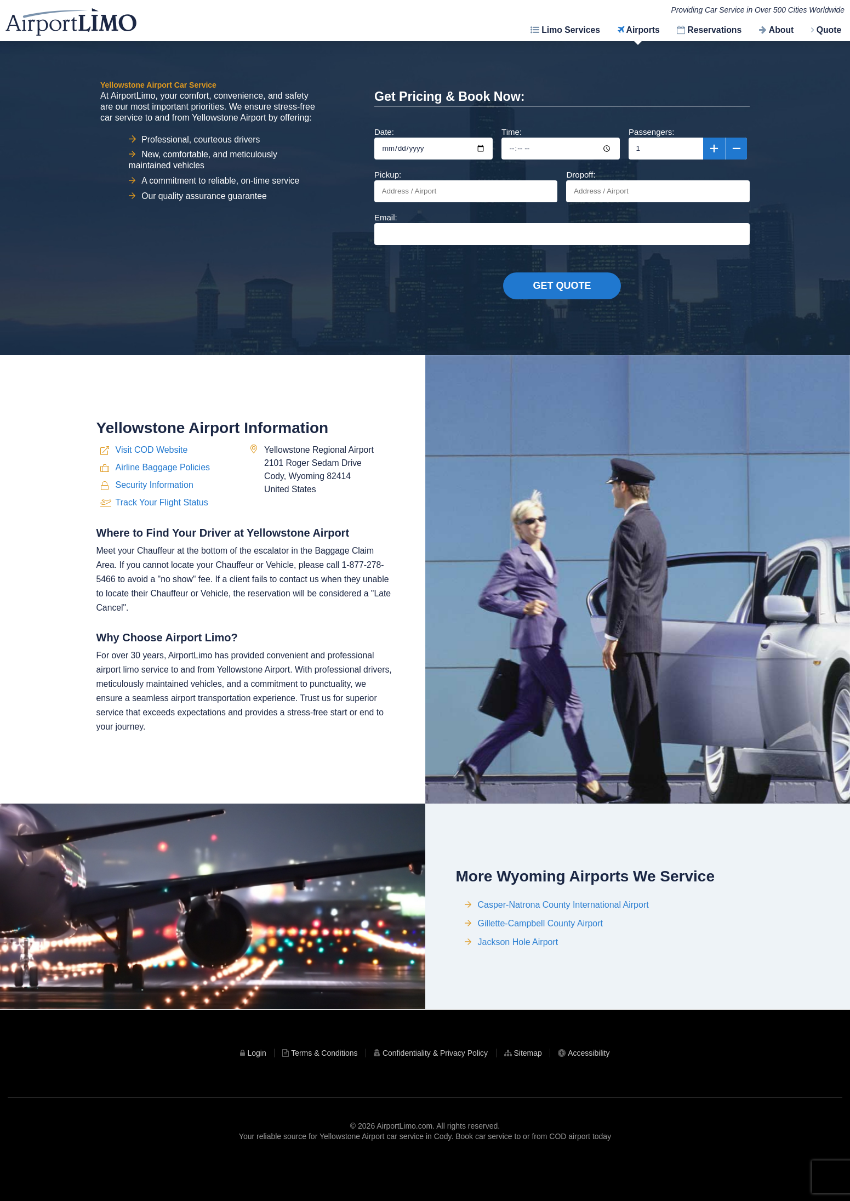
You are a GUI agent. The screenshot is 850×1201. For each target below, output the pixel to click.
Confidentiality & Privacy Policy (435, 1088)
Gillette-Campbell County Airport (540, 969)
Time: (560, 143)
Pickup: (465, 186)
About (781, 30)
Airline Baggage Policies (163, 510)
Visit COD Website (152, 492)
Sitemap (528, 1088)
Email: (562, 229)
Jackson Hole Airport (518, 987)
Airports (643, 30)
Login (256, 1088)
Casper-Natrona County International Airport (563, 950)
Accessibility (588, 1088)
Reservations (714, 30)
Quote (829, 30)
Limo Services (570, 30)
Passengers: (688, 143)
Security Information (154, 527)
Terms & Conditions (324, 1088)
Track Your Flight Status (162, 545)
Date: (433, 143)
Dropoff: (657, 186)
